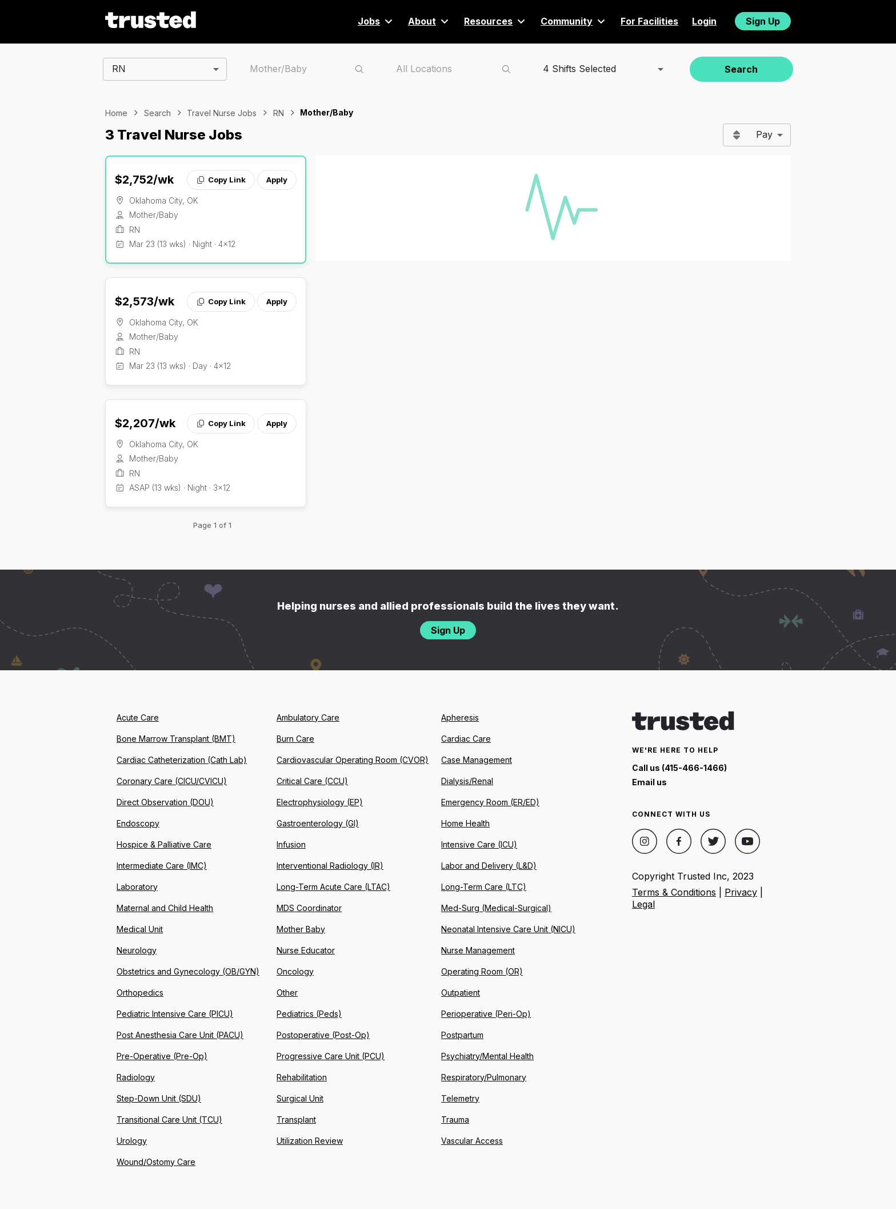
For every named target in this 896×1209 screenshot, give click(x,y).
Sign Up (763, 21)
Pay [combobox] (764, 134)
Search (741, 69)
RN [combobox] (119, 68)
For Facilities (649, 21)
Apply (276, 179)
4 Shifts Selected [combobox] (579, 68)
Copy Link (221, 179)
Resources (495, 21)
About (429, 21)
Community (574, 21)
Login (704, 21)
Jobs (376, 21)
